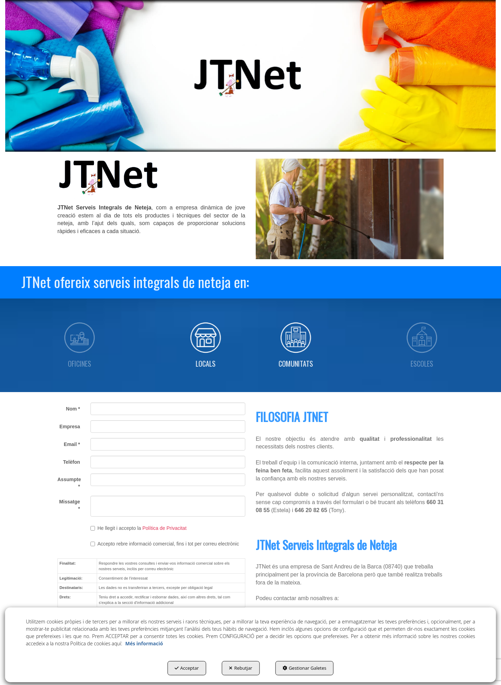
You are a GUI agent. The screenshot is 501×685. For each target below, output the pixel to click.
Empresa (69, 426)
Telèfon (71, 462)
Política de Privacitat (164, 528)
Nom (73, 409)
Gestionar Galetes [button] (304, 668)
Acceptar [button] (187, 668)
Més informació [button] (144, 643)
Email (72, 444)
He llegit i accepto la (138, 528)
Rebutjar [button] (240, 668)
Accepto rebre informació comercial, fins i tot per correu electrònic (164, 544)
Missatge (69, 505)
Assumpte (68, 483)
